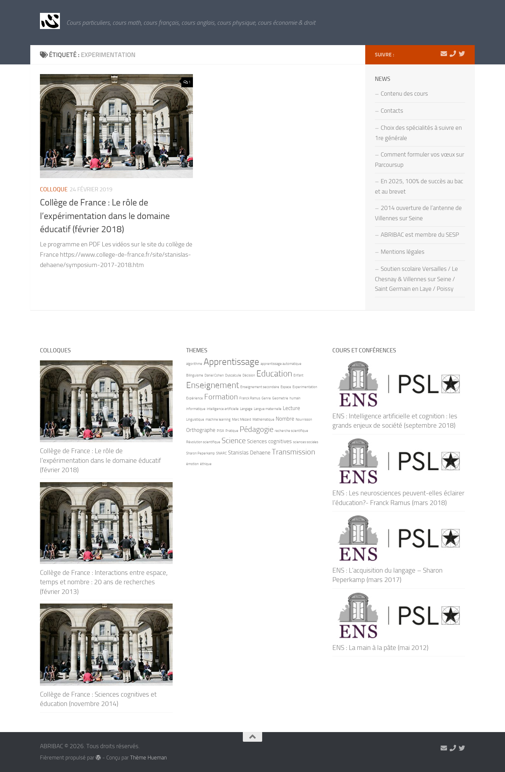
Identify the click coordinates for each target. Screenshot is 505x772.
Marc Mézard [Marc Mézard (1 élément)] (241, 419)
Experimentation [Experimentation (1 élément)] (304, 387)
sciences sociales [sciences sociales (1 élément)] (305, 442)
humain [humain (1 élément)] (295, 398)
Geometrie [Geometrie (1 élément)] (280, 398)
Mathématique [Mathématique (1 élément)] (263, 419)
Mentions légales (402, 251)
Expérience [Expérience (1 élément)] (194, 398)
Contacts (392, 110)
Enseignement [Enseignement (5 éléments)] (212, 385)
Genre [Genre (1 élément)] (266, 398)
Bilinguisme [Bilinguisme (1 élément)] (194, 375)
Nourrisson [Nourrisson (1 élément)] (304, 419)
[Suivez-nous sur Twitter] (462, 54)
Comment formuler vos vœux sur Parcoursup (419, 159)
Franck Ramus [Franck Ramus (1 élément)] (249, 398)
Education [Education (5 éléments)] (274, 373)
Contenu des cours (404, 93)
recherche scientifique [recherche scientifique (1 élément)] (291, 431)
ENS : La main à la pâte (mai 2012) (380, 647)
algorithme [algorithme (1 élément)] (194, 364)
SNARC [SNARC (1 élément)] (221, 453)
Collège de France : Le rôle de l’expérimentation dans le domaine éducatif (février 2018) (105, 215)
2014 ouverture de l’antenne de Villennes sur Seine (418, 213)
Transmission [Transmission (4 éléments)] (293, 451)
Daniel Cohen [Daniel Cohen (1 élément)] (214, 375)
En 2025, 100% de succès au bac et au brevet (419, 186)
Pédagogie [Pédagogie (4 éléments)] (256, 429)
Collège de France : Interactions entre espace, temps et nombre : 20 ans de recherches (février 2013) (103, 582)
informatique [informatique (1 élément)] (195, 409)
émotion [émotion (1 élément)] (192, 464)
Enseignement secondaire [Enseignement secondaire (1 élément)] (259, 387)
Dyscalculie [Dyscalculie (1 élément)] (233, 375)
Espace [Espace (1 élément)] (286, 387)
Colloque (54, 189)
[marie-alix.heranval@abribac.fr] (444, 54)
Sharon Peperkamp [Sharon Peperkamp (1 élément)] (200, 453)
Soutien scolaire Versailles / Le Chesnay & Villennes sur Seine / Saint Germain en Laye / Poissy (416, 278)
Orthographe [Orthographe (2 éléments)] (200, 430)
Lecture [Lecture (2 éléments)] (291, 408)
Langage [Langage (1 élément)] (246, 409)
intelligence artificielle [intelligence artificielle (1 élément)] (223, 409)
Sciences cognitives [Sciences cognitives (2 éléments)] (269, 441)
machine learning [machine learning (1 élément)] (218, 419)
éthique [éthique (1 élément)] (206, 464)
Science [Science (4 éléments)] (234, 440)
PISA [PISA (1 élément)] (220, 431)
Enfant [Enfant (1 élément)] (298, 375)
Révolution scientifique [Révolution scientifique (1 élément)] (203, 442)
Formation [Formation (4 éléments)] (221, 396)
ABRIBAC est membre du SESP (420, 234)
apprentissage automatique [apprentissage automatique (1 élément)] (281, 364)
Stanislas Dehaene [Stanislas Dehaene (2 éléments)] (249, 452)
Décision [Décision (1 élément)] (249, 375)
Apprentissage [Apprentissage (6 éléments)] (231, 361)
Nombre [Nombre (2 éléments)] (285, 418)
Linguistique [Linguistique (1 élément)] (195, 419)
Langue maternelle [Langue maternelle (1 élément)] (267, 409)
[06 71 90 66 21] (453, 54)
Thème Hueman (148, 758)
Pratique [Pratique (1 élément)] (231, 431)
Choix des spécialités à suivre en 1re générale (418, 133)
